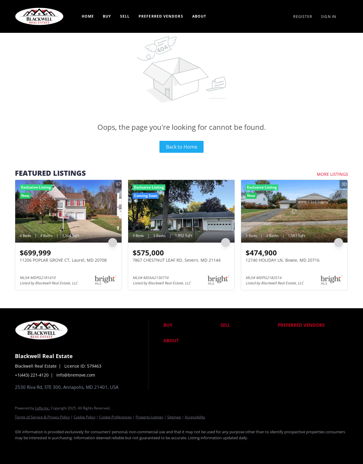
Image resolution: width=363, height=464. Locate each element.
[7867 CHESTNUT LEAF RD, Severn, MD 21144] (181, 211)
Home (88, 16)
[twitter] (56, 448)
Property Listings (149, 417)
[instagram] (74, 448)
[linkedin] (39, 448)
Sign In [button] (328, 16)
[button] (190, 325)
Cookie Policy (84, 417)
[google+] (91, 448)
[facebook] (22, 448)
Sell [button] (125, 16)
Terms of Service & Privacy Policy (42, 417)
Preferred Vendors (161, 16)
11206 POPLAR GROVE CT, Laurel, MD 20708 (63, 260)
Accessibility (195, 417)
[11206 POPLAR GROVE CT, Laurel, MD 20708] (68, 211)
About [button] (199, 16)
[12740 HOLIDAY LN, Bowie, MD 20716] (294, 211)
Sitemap (174, 417)
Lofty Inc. (42, 408)
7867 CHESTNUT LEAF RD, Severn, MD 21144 (177, 260)
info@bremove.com (75, 375)
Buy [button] (107, 16)
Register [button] (302, 16)
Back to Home (181, 147)
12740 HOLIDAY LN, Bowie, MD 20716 (282, 260)
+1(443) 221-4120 (32, 375)
